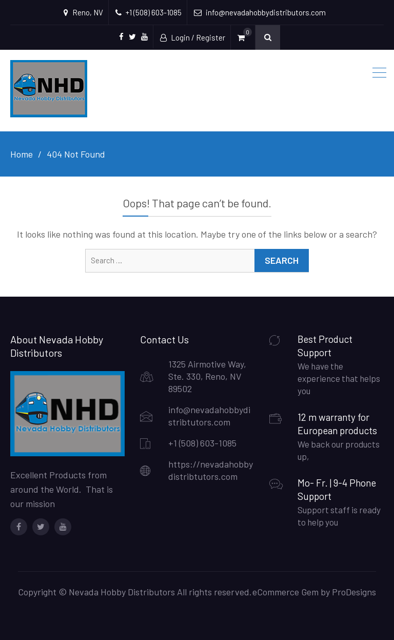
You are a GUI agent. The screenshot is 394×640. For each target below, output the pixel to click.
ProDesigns (354, 591)
